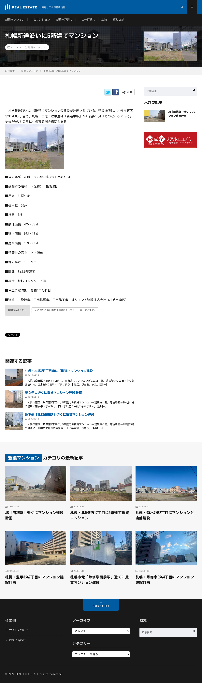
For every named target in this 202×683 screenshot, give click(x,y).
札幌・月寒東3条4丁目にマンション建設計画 (165, 579)
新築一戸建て (64, 19)
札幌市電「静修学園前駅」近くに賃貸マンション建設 (99, 579)
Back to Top (101, 605)
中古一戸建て (87, 19)
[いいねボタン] (17, 310)
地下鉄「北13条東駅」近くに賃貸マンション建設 (59, 414)
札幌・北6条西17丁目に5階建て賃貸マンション (99, 515)
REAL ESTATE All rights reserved (39, 674)
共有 (127, 92)
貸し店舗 (118, 19)
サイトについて (18, 630)
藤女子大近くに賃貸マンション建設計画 (53, 392)
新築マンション (14, 19)
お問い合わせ (17, 640)
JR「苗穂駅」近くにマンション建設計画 (34, 515)
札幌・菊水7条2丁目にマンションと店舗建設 (165, 515)
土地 (104, 19)
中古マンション (40, 19)
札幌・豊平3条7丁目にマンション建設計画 (34, 579)
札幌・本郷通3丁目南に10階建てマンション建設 (59, 371)
